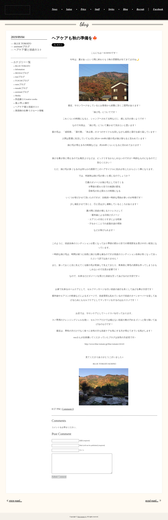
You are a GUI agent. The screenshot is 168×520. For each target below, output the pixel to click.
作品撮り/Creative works (26, 99)
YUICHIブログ (22, 80)
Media (18, 95)
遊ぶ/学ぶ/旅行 (22, 103)
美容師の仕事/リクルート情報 (29, 110)
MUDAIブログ (22, 73)
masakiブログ (21, 88)
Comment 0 (68, 409)
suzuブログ (20, 84)
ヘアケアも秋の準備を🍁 (74, 38)
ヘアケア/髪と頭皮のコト (28, 49)
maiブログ (20, 77)
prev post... (15, 500)
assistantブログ (22, 46)
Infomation (20, 69)
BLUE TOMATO (17, 10)
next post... (151, 500)
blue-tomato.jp (82, 517)
